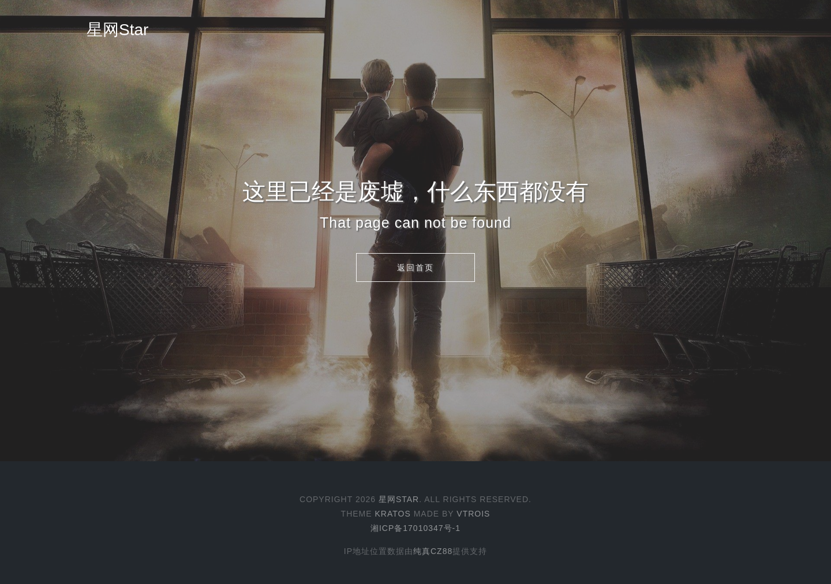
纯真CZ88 (432, 551)
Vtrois (473, 513)
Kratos (392, 513)
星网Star (117, 30)
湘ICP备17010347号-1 (415, 528)
